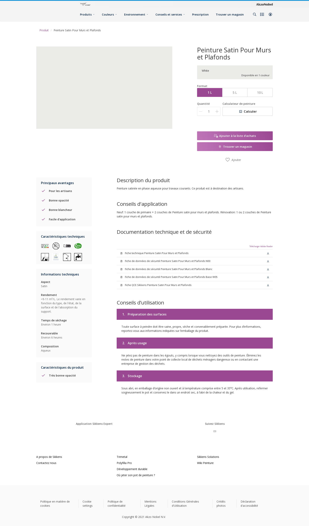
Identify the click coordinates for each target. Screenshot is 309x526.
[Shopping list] (262, 14)
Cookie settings (88, 503)
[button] (270, 14)
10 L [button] (260, 92)
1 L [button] (210, 92)
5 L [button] (235, 92)
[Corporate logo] (264, 4)
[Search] (254, 14)
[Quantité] (209, 111)
